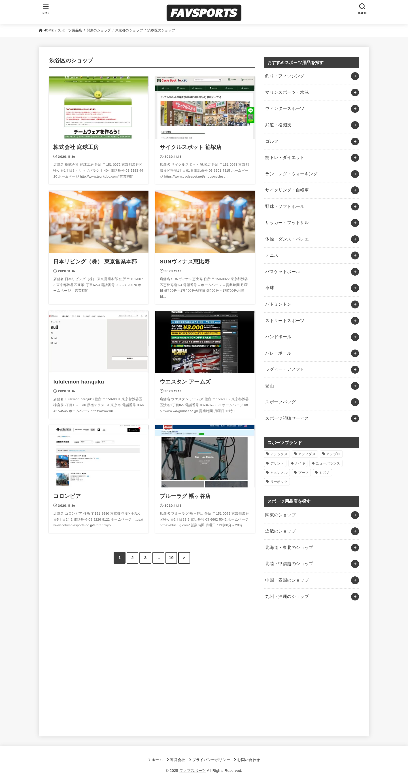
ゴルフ (271, 141)
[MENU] (46, 9)
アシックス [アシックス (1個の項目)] (279, 454)
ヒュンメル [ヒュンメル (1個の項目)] (279, 473)
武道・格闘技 (278, 125)
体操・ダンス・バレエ (287, 239)
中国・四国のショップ (287, 580)
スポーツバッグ (280, 402)
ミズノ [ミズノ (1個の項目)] (324, 473)
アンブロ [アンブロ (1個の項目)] (333, 454)
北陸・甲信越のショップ (289, 563)
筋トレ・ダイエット (284, 157)
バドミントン (278, 304)
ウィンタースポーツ (284, 108)
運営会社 (177, 760)
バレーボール (278, 353)
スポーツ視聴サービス (287, 418)
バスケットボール (282, 271)
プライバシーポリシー (211, 760)
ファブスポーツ (192, 770)
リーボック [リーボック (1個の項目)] (279, 482)
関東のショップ (280, 515)
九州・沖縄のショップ (287, 596)
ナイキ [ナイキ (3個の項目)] (300, 463)
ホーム (157, 760)
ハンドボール (278, 337)
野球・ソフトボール (284, 206)
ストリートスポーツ (284, 320)
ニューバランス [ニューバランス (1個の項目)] (328, 463)
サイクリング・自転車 (287, 190)
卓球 (269, 288)
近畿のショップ (280, 531)
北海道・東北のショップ (289, 547)
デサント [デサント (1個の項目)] (277, 463)
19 (171, 557)
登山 (269, 386)
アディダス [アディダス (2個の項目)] (307, 454)
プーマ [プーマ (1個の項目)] (303, 473)
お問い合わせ (248, 760)
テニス (271, 255)
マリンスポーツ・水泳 (287, 92)
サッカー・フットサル (287, 222)
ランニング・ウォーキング (291, 174)
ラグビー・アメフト (284, 369)
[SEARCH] (362, 9)
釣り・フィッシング (284, 76)
